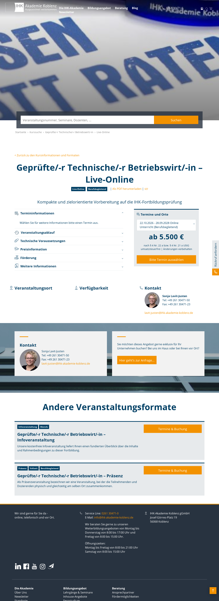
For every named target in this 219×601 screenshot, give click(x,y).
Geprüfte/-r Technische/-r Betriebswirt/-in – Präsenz (70, 476)
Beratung (121, 8)
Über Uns (21, 592)
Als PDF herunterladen (126, 189)
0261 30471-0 (110, 513)
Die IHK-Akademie (71, 8)
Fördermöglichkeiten (125, 596)
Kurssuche (36, 132)
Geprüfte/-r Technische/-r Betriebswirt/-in (69, 132)
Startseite (20, 132)
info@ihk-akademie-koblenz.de (113, 517)
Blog (135, 8)
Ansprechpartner (123, 592)
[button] (215, 257)
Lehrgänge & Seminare (78, 592)
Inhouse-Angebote (75, 596)
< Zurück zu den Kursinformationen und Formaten (47, 155)
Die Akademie (24, 588)
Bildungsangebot (99, 8)
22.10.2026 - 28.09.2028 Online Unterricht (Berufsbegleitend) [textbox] (159, 225)
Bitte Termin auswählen (166, 260)
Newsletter (66, 12)
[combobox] (166, 225)
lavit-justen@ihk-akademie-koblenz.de (169, 313)
